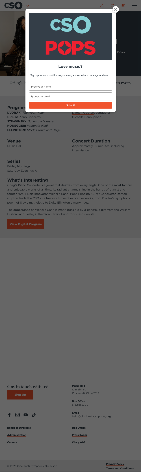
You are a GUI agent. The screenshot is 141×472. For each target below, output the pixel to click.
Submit (70, 105)
